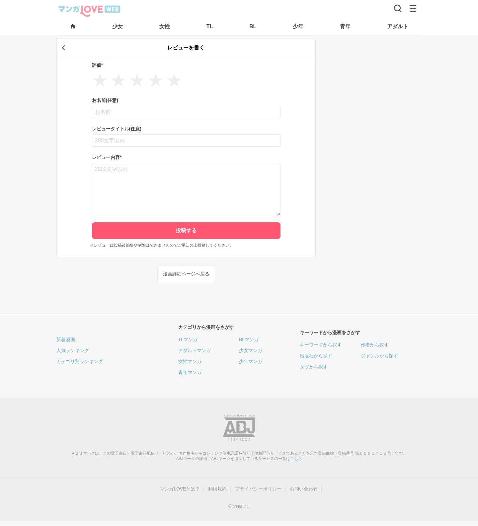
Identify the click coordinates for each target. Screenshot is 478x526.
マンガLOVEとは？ (180, 488)
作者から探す (375, 344)
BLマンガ (249, 339)
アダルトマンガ (194, 350)
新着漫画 (65, 339)
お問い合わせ (304, 488)
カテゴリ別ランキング (79, 361)
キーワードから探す (321, 344)
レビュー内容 (106, 157)
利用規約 (217, 488)
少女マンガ (250, 350)
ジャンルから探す (379, 355)
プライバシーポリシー (258, 488)
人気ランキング (72, 350)
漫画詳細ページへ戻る (186, 273)
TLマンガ (188, 339)
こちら (296, 458)
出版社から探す (316, 355)
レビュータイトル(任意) (116, 128)
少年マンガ (250, 361)
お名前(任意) (105, 100)
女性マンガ (189, 361)
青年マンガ (189, 372)
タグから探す (314, 367)
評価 (97, 65)
